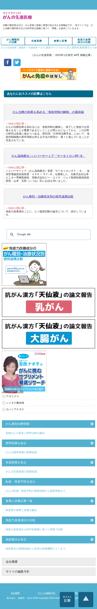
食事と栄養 (60, 41)
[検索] (48, 234)
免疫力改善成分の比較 (84, 41)
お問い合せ (78, 593)
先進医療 (36, 41)
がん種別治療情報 (17, 423)
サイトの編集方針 (18, 571)
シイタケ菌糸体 (15, 402)
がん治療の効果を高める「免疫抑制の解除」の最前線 (48, 112)
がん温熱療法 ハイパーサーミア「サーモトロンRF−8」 (48, 155)
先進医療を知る (16, 462)
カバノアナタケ (15, 409)
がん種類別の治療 (13, 41)
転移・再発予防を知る (20, 481)
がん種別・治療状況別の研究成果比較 (48, 196)
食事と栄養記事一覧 (19, 500)
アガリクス (12, 396)
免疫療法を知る (16, 539)
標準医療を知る (16, 443)
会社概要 (12, 561)
